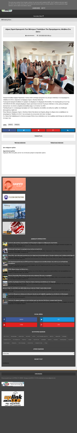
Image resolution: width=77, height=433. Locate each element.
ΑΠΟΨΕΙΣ (28, 336)
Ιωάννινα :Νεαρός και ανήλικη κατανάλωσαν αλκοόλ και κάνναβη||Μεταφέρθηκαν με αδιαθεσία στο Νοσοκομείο (38, 294)
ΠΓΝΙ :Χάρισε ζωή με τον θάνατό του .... (18, 269)
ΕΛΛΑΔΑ (64, 336)
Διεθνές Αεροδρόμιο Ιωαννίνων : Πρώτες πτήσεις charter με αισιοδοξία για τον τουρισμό (31, 282)
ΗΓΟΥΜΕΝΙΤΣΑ (16, 339)
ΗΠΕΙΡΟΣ (10, 124)
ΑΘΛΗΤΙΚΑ (21, 336)
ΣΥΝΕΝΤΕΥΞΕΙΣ (38, 343)
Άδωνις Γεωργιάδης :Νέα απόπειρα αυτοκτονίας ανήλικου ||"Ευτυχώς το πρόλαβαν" (30, 275)
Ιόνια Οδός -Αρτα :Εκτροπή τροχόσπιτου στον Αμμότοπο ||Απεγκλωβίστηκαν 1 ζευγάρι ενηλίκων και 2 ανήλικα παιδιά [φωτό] (41, 255)
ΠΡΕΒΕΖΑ (17, 124)
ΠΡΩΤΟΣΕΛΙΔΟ (21, 343)
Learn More (36, 8)
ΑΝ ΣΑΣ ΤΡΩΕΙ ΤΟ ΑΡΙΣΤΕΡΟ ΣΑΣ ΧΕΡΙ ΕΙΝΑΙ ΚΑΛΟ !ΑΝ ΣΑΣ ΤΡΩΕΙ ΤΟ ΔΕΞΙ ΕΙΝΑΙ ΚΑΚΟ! (27, 288)
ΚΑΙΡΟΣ (50, 339)
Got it (43, 8)
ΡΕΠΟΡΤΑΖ (30, 343)
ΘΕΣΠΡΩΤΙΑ (36, 339)
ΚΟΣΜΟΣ (56, 339)
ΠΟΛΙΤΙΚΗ (70, 339)
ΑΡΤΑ (33, 336)
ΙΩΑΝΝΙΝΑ (43, 339)
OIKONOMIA (14, 336)
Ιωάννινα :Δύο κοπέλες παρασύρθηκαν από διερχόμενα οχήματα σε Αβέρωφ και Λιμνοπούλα (32, 242)
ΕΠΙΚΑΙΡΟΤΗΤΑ (7, 339)
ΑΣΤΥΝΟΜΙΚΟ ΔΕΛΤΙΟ (42, 336)
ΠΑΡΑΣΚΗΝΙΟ (63, 339)
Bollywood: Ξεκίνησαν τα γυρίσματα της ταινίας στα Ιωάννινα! (25, 249)
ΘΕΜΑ (29, 339)
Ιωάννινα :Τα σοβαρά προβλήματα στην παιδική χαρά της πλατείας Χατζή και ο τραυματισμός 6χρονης (35, 300)
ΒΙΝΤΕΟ (51, 336)
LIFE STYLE (6, 336)
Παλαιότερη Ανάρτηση (57, 142)
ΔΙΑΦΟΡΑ (58, 336)
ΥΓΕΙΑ (45, 343)
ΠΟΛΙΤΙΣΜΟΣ (7, 343)
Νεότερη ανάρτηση (20, 142)
